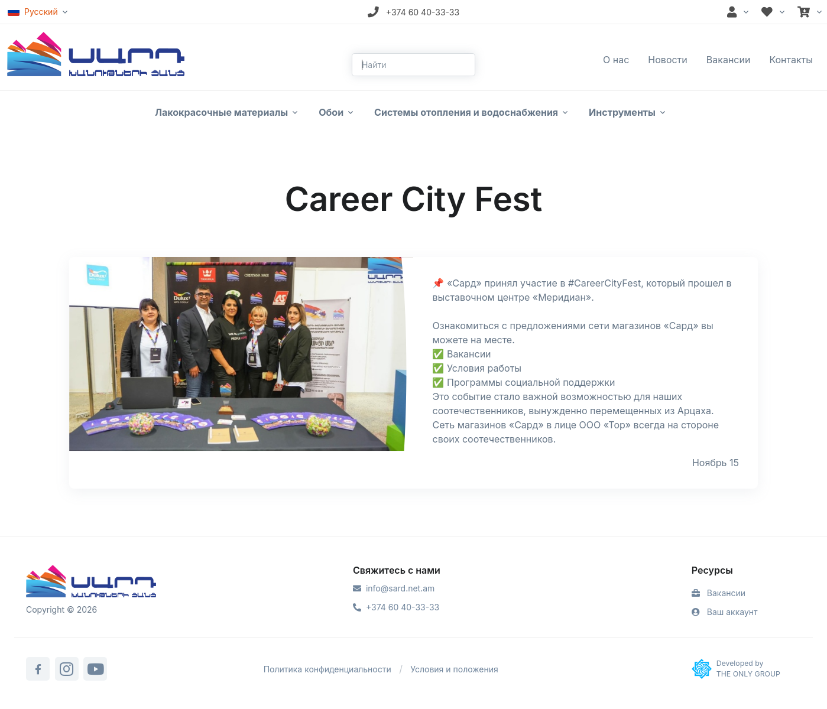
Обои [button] (331, 112)
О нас (616, 60)
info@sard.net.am (393, 588)
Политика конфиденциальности (327, 669)
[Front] (95, 53)
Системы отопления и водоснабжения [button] (466, 112)
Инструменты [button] (622, 112)
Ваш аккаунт (725, 612)
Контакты (791, 60)
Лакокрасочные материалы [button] (221, 112)
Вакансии (728, 60)
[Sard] (91, 582)
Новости (667, 60)
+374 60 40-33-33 (396, 607)
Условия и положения (454, 669)
